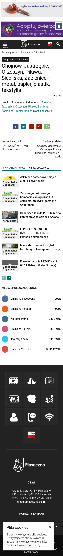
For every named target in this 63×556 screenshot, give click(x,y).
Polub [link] (57, 309)
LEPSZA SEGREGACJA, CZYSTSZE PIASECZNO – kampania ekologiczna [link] (36, 233)
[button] (50, 527)
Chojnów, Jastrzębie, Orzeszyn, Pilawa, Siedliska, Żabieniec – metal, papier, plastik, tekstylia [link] (27, 106)
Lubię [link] (58, 298)
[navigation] (26, 44)
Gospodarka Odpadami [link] (15, 59)
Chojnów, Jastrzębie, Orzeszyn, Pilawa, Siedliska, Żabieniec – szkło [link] (48, 151)
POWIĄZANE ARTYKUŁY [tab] (13, 168)
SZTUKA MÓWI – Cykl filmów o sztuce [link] (15, 147)
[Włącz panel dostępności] (59, 26)
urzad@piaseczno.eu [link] (31, 501)
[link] (4, 44)
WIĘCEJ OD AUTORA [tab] (39, 168)
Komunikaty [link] (9, 220)
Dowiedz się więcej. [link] (29, 545)
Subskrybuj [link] (53, 349)
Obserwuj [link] (55, 319)
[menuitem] (15, 59)
